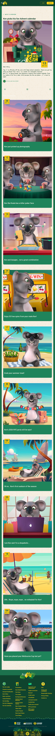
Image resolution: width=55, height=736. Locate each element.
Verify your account (33, 704)
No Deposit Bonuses (20, 697)
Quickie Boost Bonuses (19, 699)
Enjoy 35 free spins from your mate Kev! (20, 316)
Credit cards (31, 695)
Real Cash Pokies (19, 713)
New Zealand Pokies (20, 706)
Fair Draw (17, 692)
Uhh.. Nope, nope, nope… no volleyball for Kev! (22, 600)
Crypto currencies (32, 690)
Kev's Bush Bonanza (20, 690)
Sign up (50, 3)
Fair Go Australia (7, 705)
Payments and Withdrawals (32, 687)
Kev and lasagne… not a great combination (21, 260)
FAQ (42, 687)
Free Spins (18, 694)
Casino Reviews (7, 698)
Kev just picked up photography (17, 147)
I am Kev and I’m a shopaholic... (17, 543)
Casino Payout (19, 711)
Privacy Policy (44, 695)
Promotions (18, 687)
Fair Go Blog (6, 701)
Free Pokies (18, 715)
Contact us (44, 698)
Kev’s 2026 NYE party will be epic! (18, 430)
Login (43, 3)
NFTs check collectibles (31, 709)
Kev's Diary (5, 694)
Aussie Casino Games (19, 703)
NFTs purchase (32, 707)
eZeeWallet (31, 697)
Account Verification (8, 691)
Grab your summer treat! (14, 373)
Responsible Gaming (46, 693)
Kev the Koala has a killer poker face (19, 203)
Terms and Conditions (44, 690)
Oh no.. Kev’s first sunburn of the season (20, 486)
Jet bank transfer (32, 700)
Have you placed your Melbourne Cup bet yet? (22, 656)
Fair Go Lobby (6, 687)
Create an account (7, 689)
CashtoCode (31, 702)
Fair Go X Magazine (8, 703)
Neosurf (30, 693)
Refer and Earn (6, 696)
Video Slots (18, 708)
